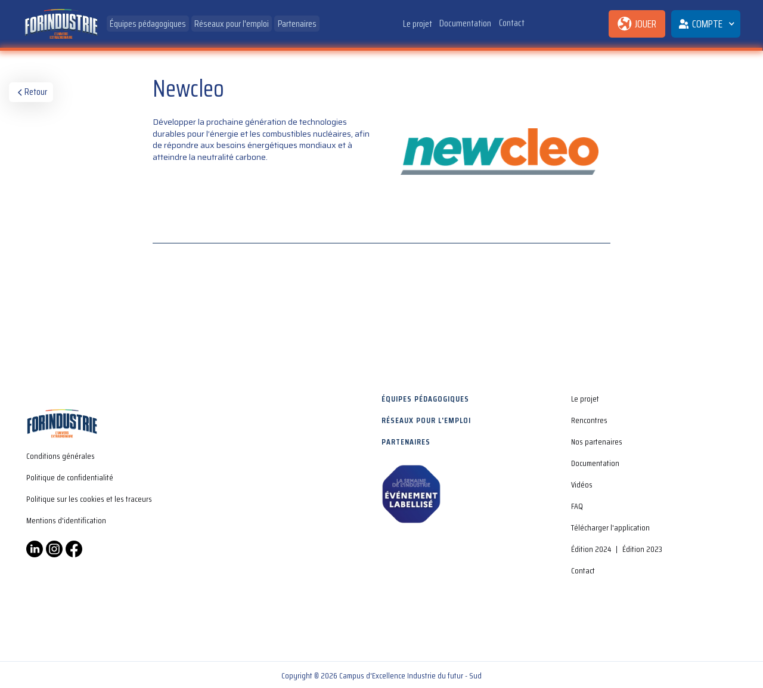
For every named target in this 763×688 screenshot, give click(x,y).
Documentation (466, 23)
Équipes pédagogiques (148, 23)
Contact (512, 21)
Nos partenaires (596, 441)
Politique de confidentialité (69, 477)
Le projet (417, 23)
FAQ (577, 506)
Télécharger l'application (610, 527)
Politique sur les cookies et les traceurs (89, 499)
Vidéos (582, 484)
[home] (61, 24)
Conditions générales (60, 456)
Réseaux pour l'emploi (232, 23)
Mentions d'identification (66, 520)
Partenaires (297, 23)
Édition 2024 (591, 549)
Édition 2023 (642, 549)
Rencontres (589, 420)
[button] (705, 24)
